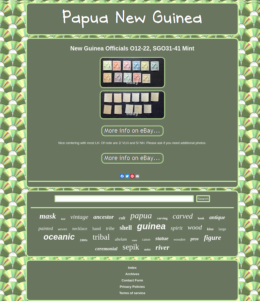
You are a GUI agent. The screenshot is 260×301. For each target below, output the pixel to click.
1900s (84, 240)
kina (210, 229)
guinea (151, 226)
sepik (131, 246)
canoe (146, 239)
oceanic (59, 236)
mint (147, 249)
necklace (79, 228)
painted (45, 228)
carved (183, 216)
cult (122, 218)
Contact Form (132, 280)
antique (217, 217)
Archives (132, 274)
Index (132, 268)
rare (134, 240)
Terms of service (132, 293)
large (222, 229)
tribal (101, 236)
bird (63, 219)
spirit (176, 228)
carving (162, 218)
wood (195, 227)
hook (201, 218)
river (162, 247)
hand (96, 228)
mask (47, 216)
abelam (121, 239)
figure (212, 237)
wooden (179, 239)
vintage (79, 217)
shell (126, 227)
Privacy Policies (132, 287)
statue (161, 238)
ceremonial (106, 248)
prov (194, 238)
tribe (110, 228)
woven (62, 229)
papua (141, 215)
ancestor (103, 217)
